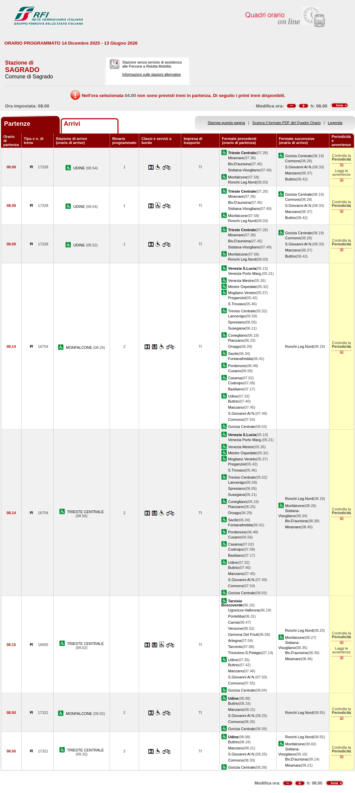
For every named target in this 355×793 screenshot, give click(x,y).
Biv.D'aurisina (239, 164)
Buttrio (290, 179)
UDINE (79, 168)
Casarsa (235, 378)
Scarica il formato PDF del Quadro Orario (286, 123)
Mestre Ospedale (242, 287)
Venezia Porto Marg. (245, 273)
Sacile (233, 354)
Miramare (236, 158)
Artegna (234, 641)
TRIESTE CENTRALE (85, 512)
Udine (233, 396)
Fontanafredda (240, 359)
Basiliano (235, 389)
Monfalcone (237, 177)
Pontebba (236, 616)
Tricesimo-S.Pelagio (245, 653)
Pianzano (236, 340)
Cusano (234, 371)
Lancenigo (236, 316)
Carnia (233, 622)
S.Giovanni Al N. (298, 167)
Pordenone (237, 366)
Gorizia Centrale (298, 156)
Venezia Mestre (241, 281)
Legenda (335, 123)
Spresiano (236, 322)
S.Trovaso (236, 304)
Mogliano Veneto (242, 293)
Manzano (293, 173)
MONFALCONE (79, 347)
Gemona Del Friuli (243, 634)
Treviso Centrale (241, 311)
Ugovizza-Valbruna (244, 610)
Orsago (234, 346)
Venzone (235, 628)
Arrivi (72, 123)
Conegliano (237, 335)
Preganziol (237, 298)
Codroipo (235, 383)
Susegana (236, 328)
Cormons (292, 161)
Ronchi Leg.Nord (242, 182)
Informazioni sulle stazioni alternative (151, 74)
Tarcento (235, 647)
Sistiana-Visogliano (244, 170)
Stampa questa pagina (226, 123)
